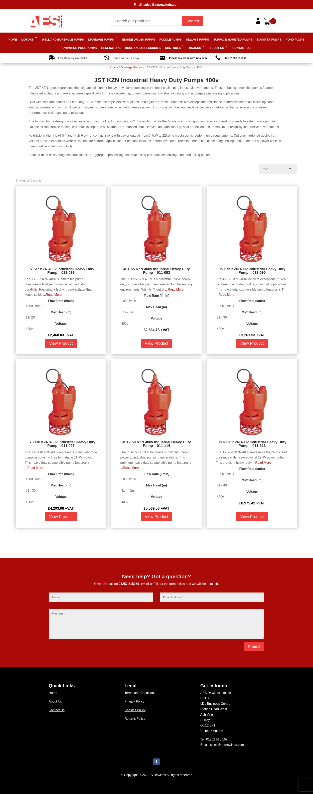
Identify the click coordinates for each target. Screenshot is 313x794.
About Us (216, 48)
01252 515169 (129, 584)
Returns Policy (135, 718)
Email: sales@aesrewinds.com (188, 58)
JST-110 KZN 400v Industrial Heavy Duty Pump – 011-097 (61, 444)
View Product (61, 343)
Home (13, 39)
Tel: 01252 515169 (235, 58)
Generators (111, 48)
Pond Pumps (295, 39)
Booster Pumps (269, 39)
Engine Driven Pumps (138, 39)
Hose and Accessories (143, 48)
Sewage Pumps (197, 39)
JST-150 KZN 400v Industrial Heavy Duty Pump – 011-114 (156, 444)
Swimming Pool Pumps (79, 48)
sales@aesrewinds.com (161, 4)
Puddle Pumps (170, 39)
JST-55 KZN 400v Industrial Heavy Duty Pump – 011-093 (156, 271)
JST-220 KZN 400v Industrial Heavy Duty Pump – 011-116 (252, 444)
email (145, 584)
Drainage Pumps (101, 39)
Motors (27, 39)
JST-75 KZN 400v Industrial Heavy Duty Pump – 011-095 (252, 271)
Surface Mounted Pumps (232, 39)
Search (192, 21)
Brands (195, 48)
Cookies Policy (135, 710)
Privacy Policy (135, 701)
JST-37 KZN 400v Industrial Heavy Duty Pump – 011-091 (61, 271)
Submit (254, 646)
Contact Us (241, 48)
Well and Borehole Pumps (63, 39)
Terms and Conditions (140, 693)
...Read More (52, 294)
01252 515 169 (217, 739)
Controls (173, 48)
